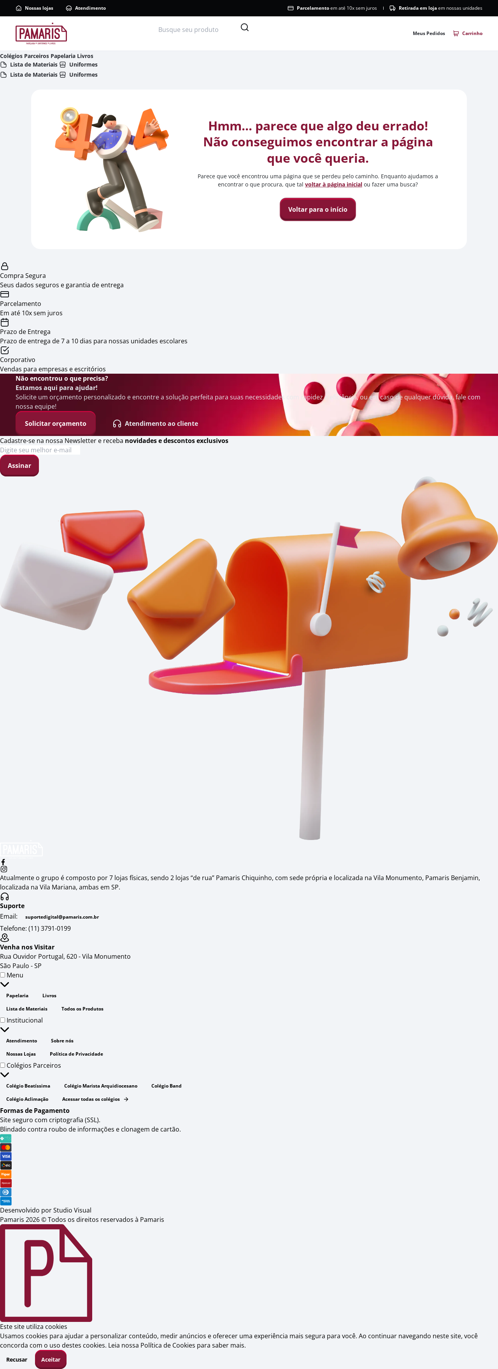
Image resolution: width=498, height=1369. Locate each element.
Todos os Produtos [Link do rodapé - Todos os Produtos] (82, 1008)
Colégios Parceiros (30, 1070)
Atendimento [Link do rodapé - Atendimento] (21, 1040)
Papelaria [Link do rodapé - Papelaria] (17, 995)
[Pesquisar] (244, 27)
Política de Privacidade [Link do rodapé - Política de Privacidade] (76, 1054)
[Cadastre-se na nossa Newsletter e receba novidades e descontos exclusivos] (40, 450)
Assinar (19, 465)
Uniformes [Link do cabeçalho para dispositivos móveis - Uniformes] (78, 64)
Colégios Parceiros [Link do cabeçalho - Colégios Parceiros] (24, 56)
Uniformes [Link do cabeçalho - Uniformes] (78, 74)
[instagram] (249, 869)
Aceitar (50, 1359)
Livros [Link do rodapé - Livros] (49, 995)
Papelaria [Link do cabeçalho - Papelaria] (63, 56)
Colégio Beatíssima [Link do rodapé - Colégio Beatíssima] (28, 1086)
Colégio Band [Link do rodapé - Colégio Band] (166, 1086)
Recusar (16, 1359)
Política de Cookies (167, 1345)
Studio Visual (72, 1210)
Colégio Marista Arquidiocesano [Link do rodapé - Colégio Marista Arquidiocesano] (100, 1086)
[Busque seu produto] (198, 29)
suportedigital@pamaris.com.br (62, 917)
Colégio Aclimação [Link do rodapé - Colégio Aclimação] (27, 1099)
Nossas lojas (34, 8)
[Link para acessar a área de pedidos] (429, 33)
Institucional (21, 1025)
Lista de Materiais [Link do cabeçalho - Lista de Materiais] (29, 74)
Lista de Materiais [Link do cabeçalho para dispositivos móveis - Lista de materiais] (29, 64)
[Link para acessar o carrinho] (467, 33)
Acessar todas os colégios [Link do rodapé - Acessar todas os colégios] (95, 1099)
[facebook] (249, 862)
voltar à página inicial (333, 184)
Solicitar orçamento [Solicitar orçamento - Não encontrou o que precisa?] (55, 423)
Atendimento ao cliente (155, 423)
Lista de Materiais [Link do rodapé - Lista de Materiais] (26, 1008)
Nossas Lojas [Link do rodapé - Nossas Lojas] (21, 1054)
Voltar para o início (317, 209)
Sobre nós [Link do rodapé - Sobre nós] (62, 1040)
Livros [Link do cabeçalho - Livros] (85, 56)
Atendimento (86, 8)
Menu (11, 980)
